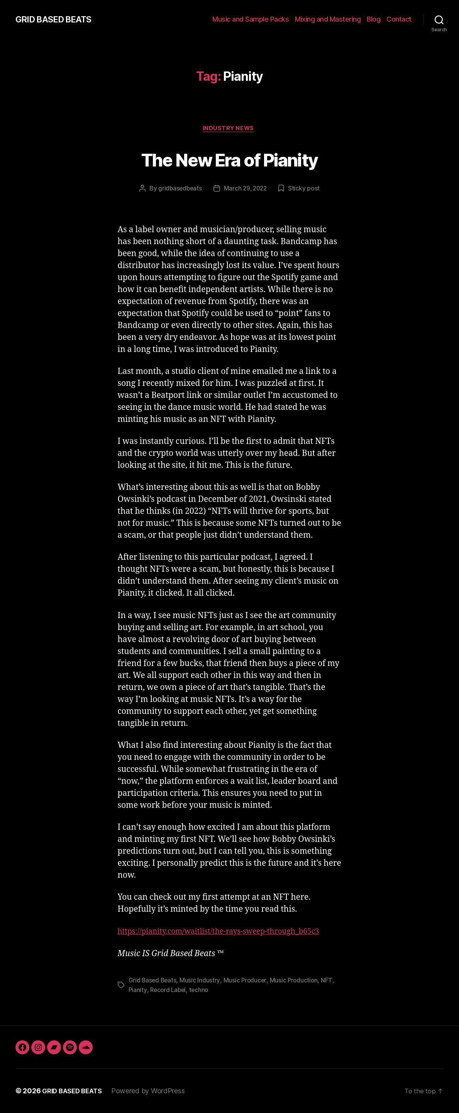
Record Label (169, 990)
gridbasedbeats (178, 190)
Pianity (138, 990)
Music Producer (246, 981)
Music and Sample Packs (250, 19)
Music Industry (201, 981)
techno (201, 990)
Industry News (229, 129)
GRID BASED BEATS (57, 19)
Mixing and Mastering (328, 19)
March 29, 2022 (246, 190)
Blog (373, 19)
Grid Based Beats (153, 981)
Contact (399, 19)
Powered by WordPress (153, 1091)
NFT (329, 981)
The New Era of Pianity (229, 159)
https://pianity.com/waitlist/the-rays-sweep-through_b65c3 (229, 933)
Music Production (295, 981)
